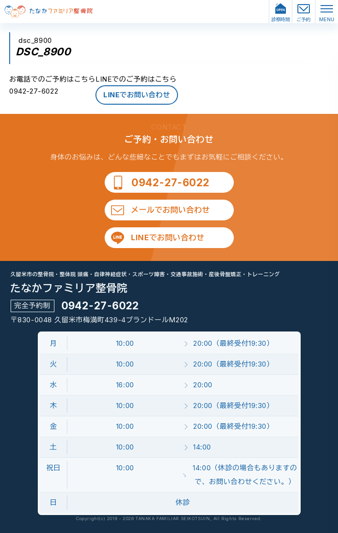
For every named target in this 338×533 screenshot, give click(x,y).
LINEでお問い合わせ (136, 94)
